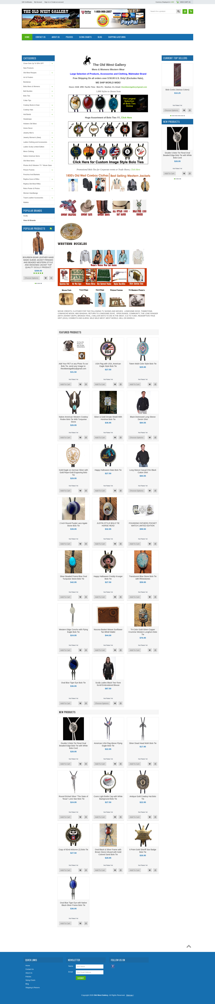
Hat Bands (27, 114)
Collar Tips (27, 100)
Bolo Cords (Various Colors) (177, 90)
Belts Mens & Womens (31, 86)
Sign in (46, 2)
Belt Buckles (27, 91)
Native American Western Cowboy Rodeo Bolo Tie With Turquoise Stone (73, 419)
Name (70, 966)
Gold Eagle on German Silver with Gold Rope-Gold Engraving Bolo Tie (73, 472)
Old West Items (29, 161)
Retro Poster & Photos (31, 188)
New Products (28, 68)
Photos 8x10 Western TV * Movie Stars (37, 165)
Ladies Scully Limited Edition (33, 147)
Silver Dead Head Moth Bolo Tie (142, 743)
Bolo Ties (26, 96)
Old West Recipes (29, 73)
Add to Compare (51, 278)
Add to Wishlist (46, 278)
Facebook (113, 966)
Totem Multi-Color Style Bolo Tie (142, 364)
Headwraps (27, 119)
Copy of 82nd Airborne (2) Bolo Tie (73, 849)
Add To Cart (65, 384)
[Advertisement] (72, 46)
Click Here (126, 117)
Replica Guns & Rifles (31, 179)
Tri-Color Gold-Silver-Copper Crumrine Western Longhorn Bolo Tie (142, 632)
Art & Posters (28, 77)
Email (70, 972)
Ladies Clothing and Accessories (35, 142)
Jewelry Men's (28, 133)
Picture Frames (28, 170)
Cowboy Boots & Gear (31, 105)
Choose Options (31, 278)
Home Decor (27, 128)
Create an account (57, 2)
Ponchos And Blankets (31, 174)
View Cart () (185, 2)
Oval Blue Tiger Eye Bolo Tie (73, 683)
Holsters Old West (29, 124)
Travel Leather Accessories (33, 198)
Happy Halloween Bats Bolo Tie (108, 470)
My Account (38, 2)
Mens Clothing (28, 151)
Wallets (26, 202)
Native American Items (31, 156)
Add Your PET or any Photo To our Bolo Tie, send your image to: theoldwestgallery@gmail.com (73, 366)
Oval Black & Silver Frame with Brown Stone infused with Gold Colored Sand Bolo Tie (108, 852)
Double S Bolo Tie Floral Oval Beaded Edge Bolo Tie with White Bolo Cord (73, 745)
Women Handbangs (30, 193)
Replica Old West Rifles (32, 184)
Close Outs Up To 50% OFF (33, 63)
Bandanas (27, 82)
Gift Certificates (27, 2)
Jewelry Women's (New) (32, 137)
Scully (25, 216)
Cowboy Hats (28, 110)
